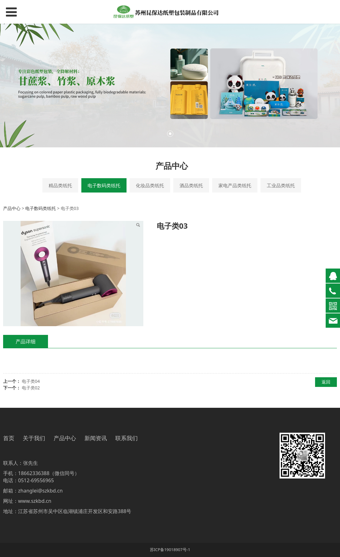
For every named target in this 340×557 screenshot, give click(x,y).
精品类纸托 (60, 185)
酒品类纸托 (191, 185)
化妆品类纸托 (150, 185)
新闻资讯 (95, 438)
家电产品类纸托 (234, 185)
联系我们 (126, 438)
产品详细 (26, 341)
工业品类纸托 (281, 185)
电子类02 (31, 388)
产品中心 (12, 208)
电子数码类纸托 (104, 185)
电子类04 (31, 381)
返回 (326, 382)
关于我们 (34, 438)
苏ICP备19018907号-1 (170, 549)
